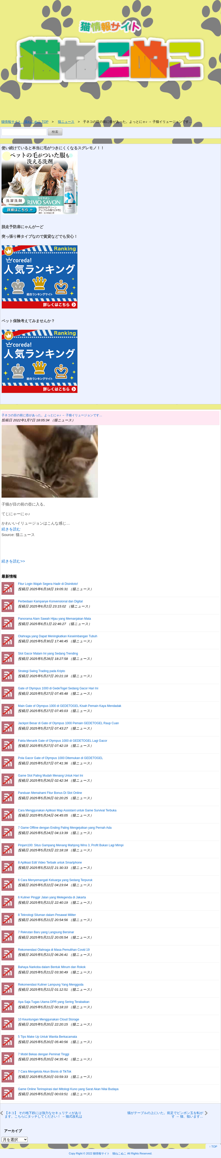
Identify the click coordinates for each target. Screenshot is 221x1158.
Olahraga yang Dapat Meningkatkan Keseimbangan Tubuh (57, 636)
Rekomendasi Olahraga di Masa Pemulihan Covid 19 (54, 950)
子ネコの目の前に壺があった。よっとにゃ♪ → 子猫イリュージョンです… (52, 415)
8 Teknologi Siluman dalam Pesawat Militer (47, 915)
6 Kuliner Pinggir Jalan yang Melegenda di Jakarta (52, 897)
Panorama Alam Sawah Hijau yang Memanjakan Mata (54, 618)
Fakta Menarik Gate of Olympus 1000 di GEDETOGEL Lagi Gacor (62, 741)
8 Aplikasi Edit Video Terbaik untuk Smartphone (50, 862)
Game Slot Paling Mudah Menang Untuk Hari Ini (50, 775)
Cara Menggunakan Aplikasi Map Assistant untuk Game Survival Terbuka (67, 810)
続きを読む (11, 529)
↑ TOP (213, 1146)
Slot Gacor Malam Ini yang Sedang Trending (48, 653)
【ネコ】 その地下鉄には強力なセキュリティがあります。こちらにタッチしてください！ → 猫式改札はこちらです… (43, 1115)
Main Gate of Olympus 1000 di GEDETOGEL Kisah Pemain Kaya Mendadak (69, 706)
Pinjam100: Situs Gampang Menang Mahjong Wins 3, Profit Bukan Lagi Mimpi (71, 845)
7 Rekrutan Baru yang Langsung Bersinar (46, 932)
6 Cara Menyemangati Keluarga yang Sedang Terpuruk (55, 880)
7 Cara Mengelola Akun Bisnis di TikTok (44, 1071)
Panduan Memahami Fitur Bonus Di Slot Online (50, 793)
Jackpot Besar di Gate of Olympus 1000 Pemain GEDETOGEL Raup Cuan (68, 723)
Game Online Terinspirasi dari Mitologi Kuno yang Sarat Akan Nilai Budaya (68, 1089)
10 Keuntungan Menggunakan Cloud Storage (48, 1019)
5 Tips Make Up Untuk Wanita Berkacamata (47, 1036)
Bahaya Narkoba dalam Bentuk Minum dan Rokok (52, 967)
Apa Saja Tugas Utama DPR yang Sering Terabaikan (53, 1002)
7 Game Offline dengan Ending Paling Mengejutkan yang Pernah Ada (65, 827)
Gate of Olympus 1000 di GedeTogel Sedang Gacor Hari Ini (58, 688)
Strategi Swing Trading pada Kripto (41, 671)
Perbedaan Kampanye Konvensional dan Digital (50, 601)
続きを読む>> (13, 561)
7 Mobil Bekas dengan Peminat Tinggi (43, 1054)
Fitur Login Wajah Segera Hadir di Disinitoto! (48, 584)
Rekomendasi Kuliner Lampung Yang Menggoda (50, 984)
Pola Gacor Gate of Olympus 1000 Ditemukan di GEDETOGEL (60, 758)
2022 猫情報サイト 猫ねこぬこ (106, 1153)
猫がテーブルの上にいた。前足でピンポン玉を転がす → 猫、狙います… (165, 1114)
